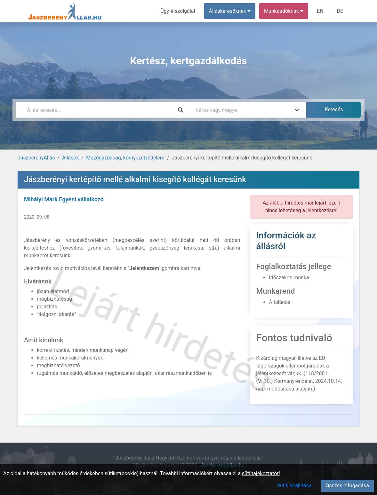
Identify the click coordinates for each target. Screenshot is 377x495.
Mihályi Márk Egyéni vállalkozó (64, 199)
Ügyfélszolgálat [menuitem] (177, 11)
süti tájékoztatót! (261, 473)
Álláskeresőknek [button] (230, 11)
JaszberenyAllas (36, 158)
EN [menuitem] (320, 11)
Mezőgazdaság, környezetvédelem (125, 158)
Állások (70, 158)
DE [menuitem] (340, 11)
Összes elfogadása (347, 486)
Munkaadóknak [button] (283, 11)
